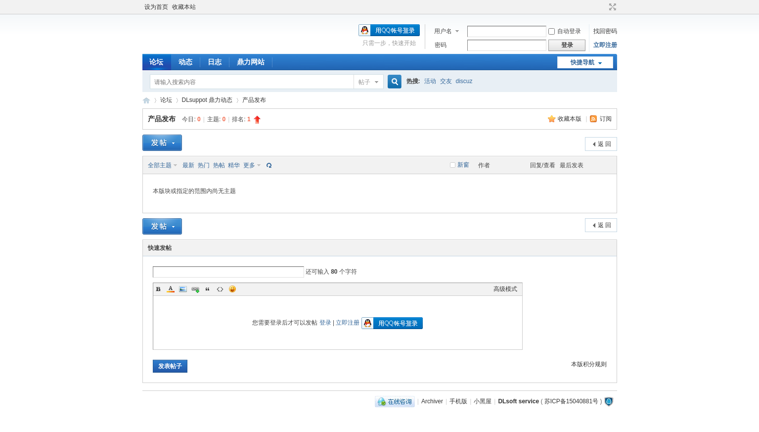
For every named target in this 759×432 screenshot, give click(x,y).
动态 (185, 62)
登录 (325, 322)
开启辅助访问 (603, 6)
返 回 (604, 144)
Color (171, 289)
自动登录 (564, 31)
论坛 (156, 62)
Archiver (432, 401)
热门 (204, 165)
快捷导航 (582, 62)
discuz (464, 81)
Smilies (232, 289)
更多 (249, 165)
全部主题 (160, 165)
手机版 (458, 401)
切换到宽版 (611, 6)
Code (220, 289)
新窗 (463, 164)
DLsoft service (518, 401)
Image (183, 289)
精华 (234, 165)
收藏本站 (184, 6)
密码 (440, 45)
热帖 (219, 165)
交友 (446, 81)
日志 (215, 62)
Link (195, 289)
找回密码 (605, 31)
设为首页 (156, 6)
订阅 (606, 118)
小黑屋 (482, 401)
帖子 (364, 82)
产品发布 (254, 99)
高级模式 (505, 289)
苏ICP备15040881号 (571, 401)
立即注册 (605, 45)
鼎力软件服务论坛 (146, 100)
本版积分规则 (589, 364)
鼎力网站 (251, 62)
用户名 (443, 31)
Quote (208, 289)
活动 (430, 81)
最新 (188, 165)
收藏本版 (570, 118)
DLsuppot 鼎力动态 (207, 99)
